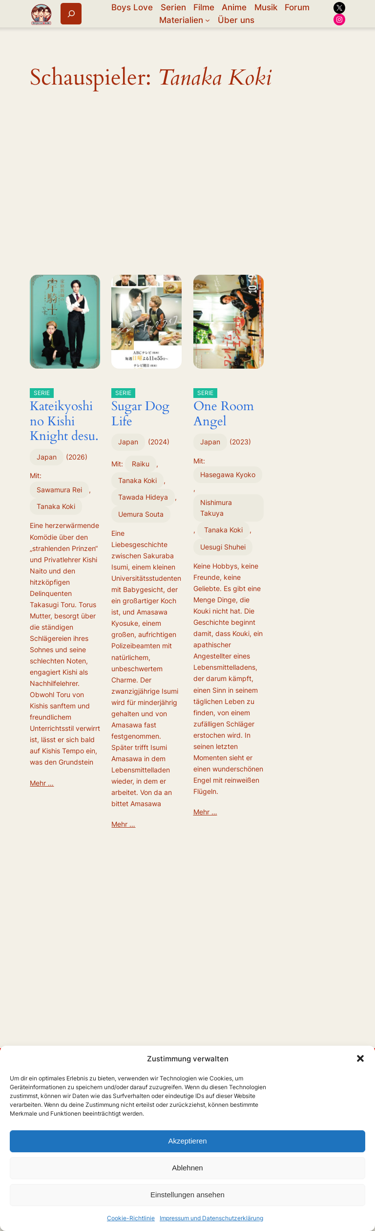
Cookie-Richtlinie (131, 1218)
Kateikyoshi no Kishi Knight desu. (64, 416)
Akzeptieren (187, 1141)
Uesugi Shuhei (223, 547)
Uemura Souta (141, 514)
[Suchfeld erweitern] (71, 13)
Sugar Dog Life (140, 409)
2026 (76, 457)
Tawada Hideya (143, 497)
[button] (360, 1058)
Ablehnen (187, 1168)
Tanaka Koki (56, 506)
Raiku (140, 464)
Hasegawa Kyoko (227, 474)
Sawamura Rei (59, 489)
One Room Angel (223, 409)
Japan (47, 457)
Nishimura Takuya (216, 507)
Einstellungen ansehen (187, 1194)
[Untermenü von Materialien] (207, 20)
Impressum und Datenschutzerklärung (211, 1218)
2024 (158, 442)
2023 (240, 442)
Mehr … (42, 783)
